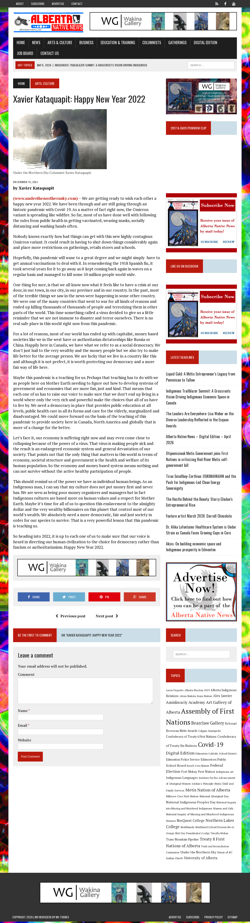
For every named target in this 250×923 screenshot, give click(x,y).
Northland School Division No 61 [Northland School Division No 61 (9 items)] (215, 828)
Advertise (58, 4)
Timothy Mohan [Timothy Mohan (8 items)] (219, 834)
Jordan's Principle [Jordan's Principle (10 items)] (203, 785)
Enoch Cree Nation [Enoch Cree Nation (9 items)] (198, 767)
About (20, 4)
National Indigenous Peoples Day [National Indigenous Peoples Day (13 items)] (191, 803)
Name (22, 705)
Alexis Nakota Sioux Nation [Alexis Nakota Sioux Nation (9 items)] (196, 697)
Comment (25, 669)
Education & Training (117, 43)
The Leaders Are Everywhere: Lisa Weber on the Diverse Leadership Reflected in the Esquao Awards (200, 420)
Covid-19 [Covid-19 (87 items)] (211, 746)
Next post (107, 610)
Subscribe (37, 4)
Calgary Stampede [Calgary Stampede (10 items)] (210, 732)
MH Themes (62, 918)
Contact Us (49, 53)
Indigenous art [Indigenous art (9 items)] (225, 773)
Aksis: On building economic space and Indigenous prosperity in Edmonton (193, 548)
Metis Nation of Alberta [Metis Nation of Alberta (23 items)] (208, 791)
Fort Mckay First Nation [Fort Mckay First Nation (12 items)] (198, 773)
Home (20, 43)
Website (23, 734)
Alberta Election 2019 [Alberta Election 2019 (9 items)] (197, 691)
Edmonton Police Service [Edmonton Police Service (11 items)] (183, 761)
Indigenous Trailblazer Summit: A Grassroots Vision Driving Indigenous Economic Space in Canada (198, 398)
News (35, 43)
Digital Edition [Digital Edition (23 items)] (180, 754)
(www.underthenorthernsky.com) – (46, 198)
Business (86, 43)
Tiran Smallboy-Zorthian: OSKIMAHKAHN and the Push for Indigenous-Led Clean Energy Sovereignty (201, 483)
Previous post (70, 610)
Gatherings (177, 43)
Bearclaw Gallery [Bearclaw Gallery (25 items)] (207, 724)
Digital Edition (205, 43)
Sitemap (233, 918)
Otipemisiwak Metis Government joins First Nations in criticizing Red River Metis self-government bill (197, 460)
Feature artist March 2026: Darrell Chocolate (199, 517)
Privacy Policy (213, 918)
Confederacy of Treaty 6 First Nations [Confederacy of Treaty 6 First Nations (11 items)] (191, 738)
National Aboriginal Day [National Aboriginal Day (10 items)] (214, 798)
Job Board (24, 53)
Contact (77, 4)
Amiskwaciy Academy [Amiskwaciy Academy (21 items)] (185, 703)
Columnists (151, 43)
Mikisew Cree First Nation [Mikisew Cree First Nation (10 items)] (182, 798)
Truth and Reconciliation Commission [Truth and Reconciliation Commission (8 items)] (202, 847)
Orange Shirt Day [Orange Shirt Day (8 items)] (175, 834)
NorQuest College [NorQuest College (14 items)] (191, 822)
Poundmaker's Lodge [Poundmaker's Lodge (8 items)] (198, 834)
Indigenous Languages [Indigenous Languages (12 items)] (182, 779)
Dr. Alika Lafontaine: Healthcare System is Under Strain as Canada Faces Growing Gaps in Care (201, 531)
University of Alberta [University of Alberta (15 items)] (182, 859)
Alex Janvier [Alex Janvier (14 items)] (222, 697)
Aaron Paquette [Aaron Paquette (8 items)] (175, 691)
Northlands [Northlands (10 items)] (188, 828)
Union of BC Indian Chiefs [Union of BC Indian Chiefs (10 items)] (209, 853)
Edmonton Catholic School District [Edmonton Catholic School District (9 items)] (216, 755)
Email (22, 720)
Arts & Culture (59, 43)
